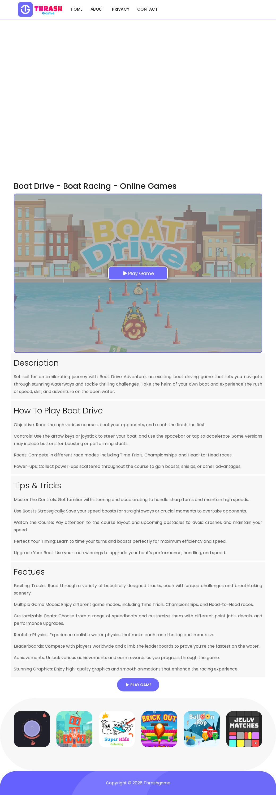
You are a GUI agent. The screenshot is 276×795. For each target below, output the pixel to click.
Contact (147, 9)
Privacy (120, 9)
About (97, 9)
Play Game (138, 684)
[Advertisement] (32, 99)
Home (77, 9)
